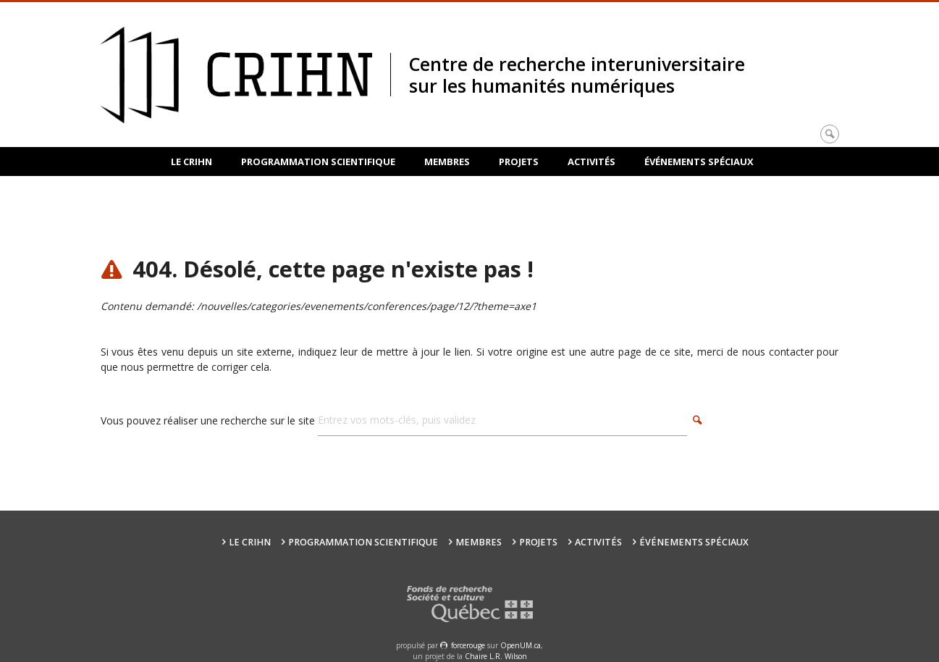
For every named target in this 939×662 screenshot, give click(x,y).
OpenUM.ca (520, 645)
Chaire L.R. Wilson (496, 656)
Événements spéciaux (699, 161)
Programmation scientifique (318, 161)
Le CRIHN (191, 161)
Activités (591, 161)
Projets (519, 161)
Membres (447, 161)
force (468, 645)
